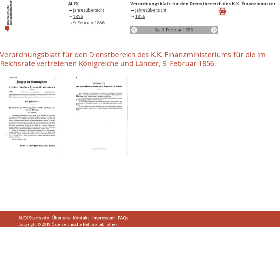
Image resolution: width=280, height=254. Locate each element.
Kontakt (81, 218)
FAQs (123, 218)
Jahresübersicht (88, 10)
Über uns (61, 218)
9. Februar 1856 (89, 23)
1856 (78, 16)
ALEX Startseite (33, 218)
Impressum (104, 218)
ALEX (73, 4)
